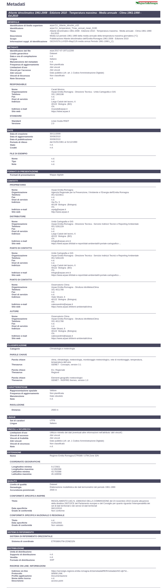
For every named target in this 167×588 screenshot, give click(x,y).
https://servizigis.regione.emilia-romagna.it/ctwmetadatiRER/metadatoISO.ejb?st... (89, 571)
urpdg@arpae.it (58, 209)
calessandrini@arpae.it (62, 304)
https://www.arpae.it (60, 111)
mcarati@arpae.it (59, 109)
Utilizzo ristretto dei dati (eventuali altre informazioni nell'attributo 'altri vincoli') (86, 432)
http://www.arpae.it (60, 212)
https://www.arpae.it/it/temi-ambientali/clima (71, 306)
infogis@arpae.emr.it (61, 241)
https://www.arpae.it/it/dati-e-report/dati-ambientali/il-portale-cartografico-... (86, 243)
